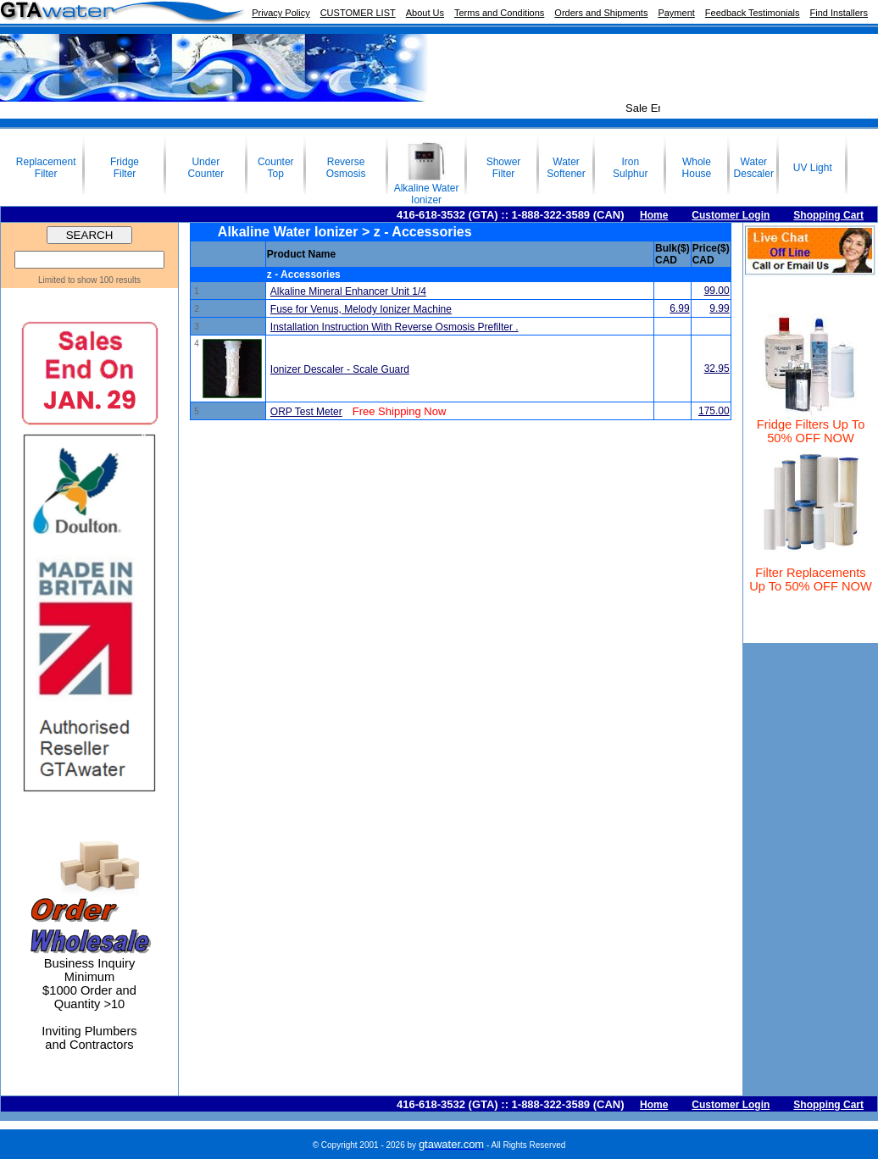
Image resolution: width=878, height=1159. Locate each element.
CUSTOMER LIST (358, 13)
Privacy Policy (280, 13)
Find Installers (839, 13)
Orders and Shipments (600, 13)
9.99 (719, 308)
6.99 (679, 308)
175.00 (714, 411)
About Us (425, 13)
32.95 (717, 368)
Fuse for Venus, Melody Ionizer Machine (361, 309)
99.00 (717, 291)
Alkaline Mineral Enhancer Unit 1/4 (348, 291)
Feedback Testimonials (752, 13)
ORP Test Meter (306, 412)
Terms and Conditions (499, 13)
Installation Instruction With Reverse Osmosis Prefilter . (394, 327)
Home (654, 215)
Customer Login (731, 215)
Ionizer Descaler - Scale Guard (339, 369)
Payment (676, 13)
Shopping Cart (828, 215)
